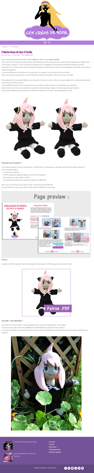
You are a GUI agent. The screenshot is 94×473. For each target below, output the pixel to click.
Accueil (4, 46)
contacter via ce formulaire (34, 327)
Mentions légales (55, 452)
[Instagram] (75, 468)
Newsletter (53, 447)
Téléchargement (54, 449)
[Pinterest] (79, 468)
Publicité (6, 469)
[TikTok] (82, 468)
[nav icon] (45, 43)
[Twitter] (69, 468)
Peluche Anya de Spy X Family (17, 52)
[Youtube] (72, 468)
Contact (51, 444)
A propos (52, 442)
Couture (16, 55)
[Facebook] (65, 468)
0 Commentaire (27, 55)
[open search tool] (49, 43)
